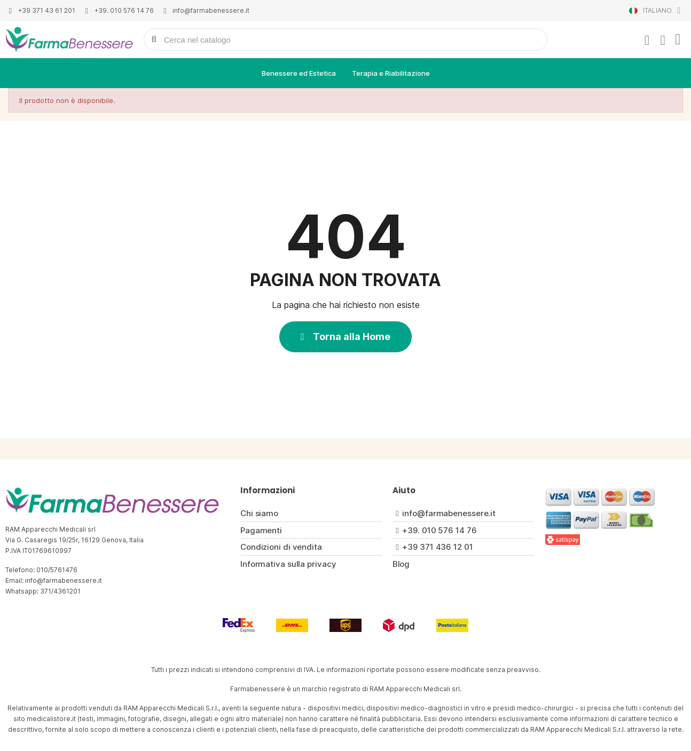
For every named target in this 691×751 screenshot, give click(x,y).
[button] (345, 337)
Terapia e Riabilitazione (391, 73)
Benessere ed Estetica (299, 73)
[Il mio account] (646, 41)
